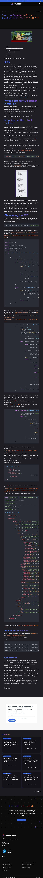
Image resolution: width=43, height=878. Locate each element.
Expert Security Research (6, 867)
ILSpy (20, 140)
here (23, 58)
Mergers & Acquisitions (26, 867)
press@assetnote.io (5, 846)
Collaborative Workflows (6, 868)
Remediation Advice (10, 54)
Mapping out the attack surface (13, 50)
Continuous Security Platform (11, 77)
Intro (7, 46)
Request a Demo (21, 820)
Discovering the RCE (10, 52)
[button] (39, 4)
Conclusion (8, 56)
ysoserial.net (25, 457)
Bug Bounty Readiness (26, 868)
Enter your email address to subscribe (16, 713)
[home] (16, 4)
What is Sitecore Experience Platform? (14, 48)
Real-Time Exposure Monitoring (27, 864)
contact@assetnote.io (6, 843)
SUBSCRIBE (12, 720)
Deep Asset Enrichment (6, 864)
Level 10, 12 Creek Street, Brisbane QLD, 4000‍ (10, 842)
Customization (4, 870)
